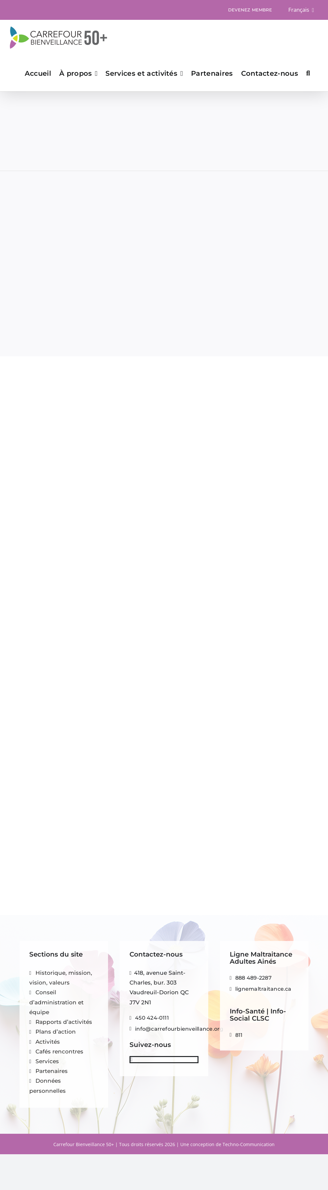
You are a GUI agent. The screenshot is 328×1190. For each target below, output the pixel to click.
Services (47, 1061)
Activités (47, 1041)
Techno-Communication (249, 1144)
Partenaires (51, 1071)
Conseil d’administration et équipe (56, 1002)
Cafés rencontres (59, 1051)
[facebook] (131, 1059)
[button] (308, 73)
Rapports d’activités (63, 1022)
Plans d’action (55, 1031)
